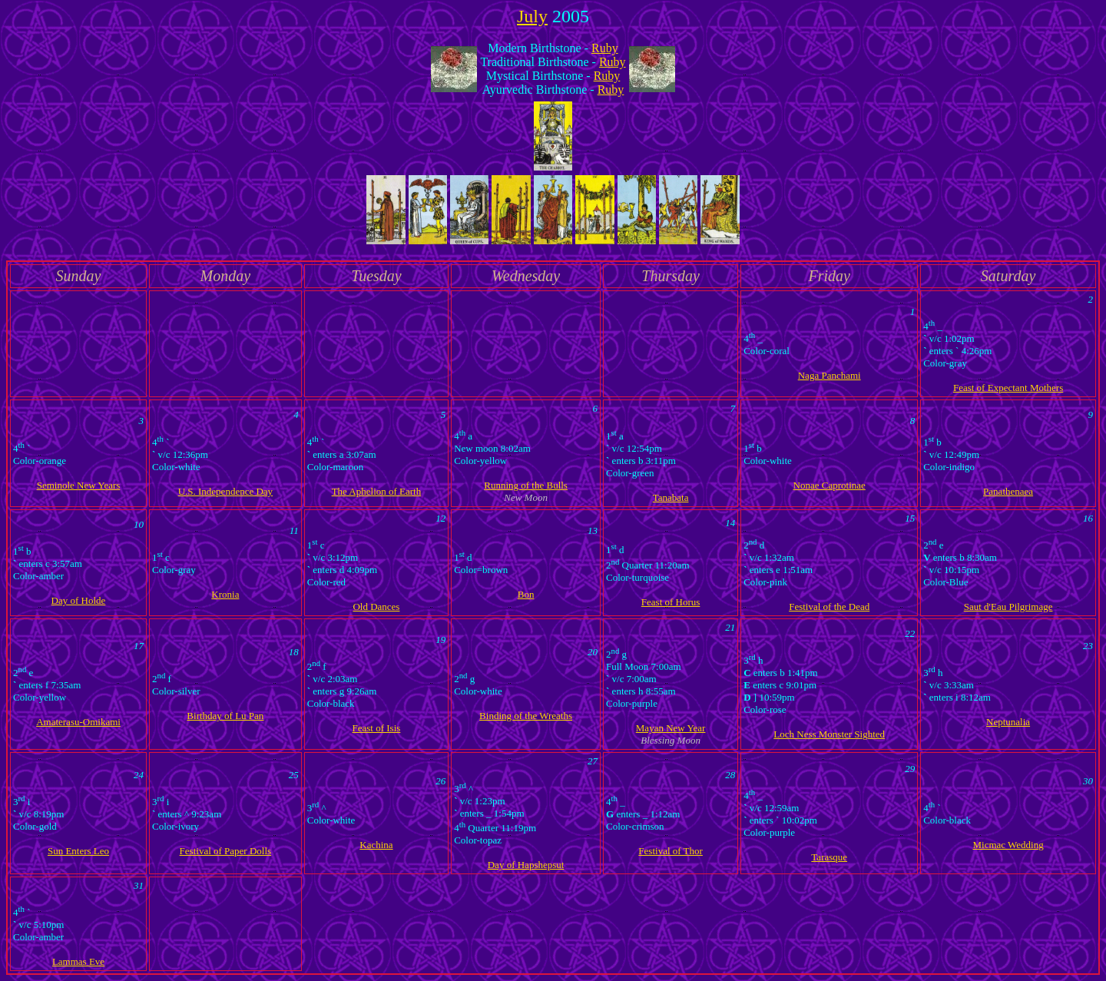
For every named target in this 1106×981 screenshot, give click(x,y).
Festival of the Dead (829, 606)
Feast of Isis (377, 728)
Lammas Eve (78, 961)
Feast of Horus (670, 602)
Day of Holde (78, 600)
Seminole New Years (79, 485)
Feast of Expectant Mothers (1008, 387)
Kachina (375, 844)
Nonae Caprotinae (829, 485)
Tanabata (671, 497)
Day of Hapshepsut (526, 864)
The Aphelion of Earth (377, 491)
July (532, 16)
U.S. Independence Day (225, 491)
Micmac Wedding (1007, 844)
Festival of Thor (670, 851)
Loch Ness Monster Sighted (829, 734)
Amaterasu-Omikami (78, 721)
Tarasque (829, 857)
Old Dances (376, 606)
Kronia (225, 594)
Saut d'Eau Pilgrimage (1008, 606)
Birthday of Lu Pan (225, 715)
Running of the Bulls (526, 485)
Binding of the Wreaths (525, 715)
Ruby (604, 48)
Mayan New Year (671, 728)
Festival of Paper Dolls (226, 851)
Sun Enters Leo (78, 851)
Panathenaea (1008, 491)
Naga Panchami (829, 375)
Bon (526, 594)
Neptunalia (1008, 721)
